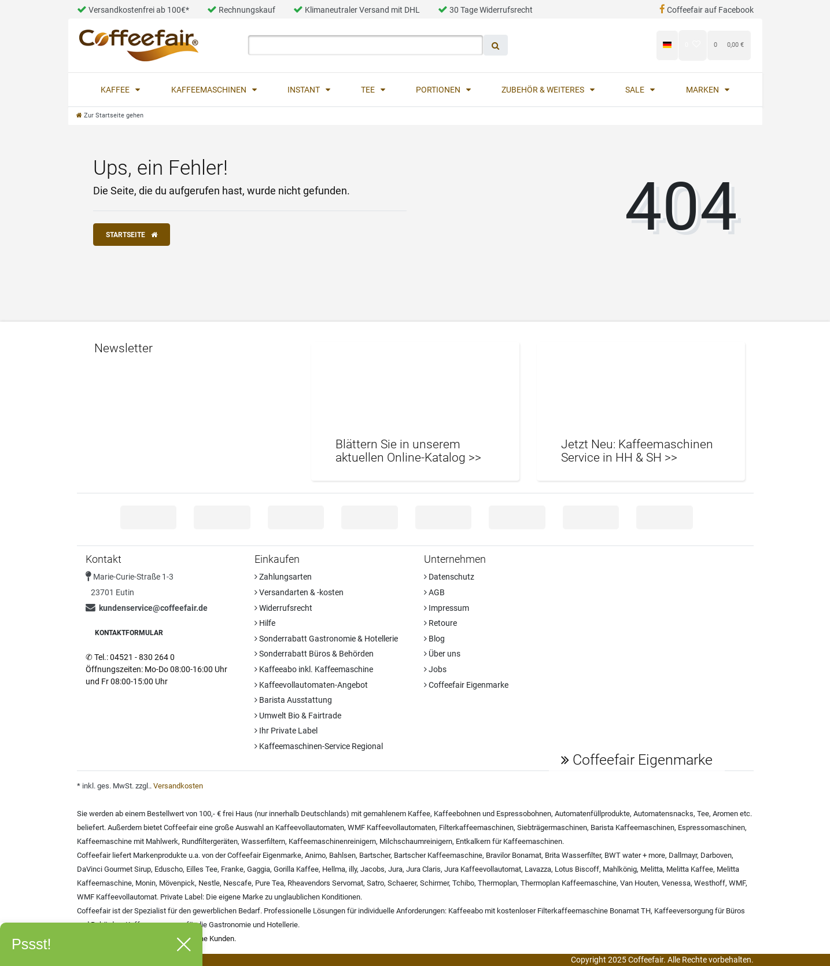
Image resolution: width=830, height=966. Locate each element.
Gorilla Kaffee (296, 869)
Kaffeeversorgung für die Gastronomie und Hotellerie (212, 924)
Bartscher (374, 855)
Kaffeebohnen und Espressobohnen (492, 813)
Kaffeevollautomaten (309, 827)
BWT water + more (634, 855)
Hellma (333, 869)
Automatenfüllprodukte (592, 813)
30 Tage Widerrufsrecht (485, 9)
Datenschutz (449, 576)
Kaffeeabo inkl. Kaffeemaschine (313, 669)
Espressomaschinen (711, 827)
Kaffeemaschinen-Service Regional (318, 746)
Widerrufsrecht (283, 608)
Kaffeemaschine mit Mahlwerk (127, 841)
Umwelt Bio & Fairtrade (297, 715)
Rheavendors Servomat (325, 883)
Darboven (716, 855)
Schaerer (402, 883)
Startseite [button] (131, 235)
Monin (145, 883)
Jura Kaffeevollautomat (482, 869)
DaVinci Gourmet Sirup (114, 869)
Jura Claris (423, 869)
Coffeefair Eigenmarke (466, 685)
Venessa (676, 883)
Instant (304, 89)
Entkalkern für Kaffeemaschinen (509, 841)
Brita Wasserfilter (573, 855)
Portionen (439, 89)
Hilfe (264, 623)
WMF (737, 883)
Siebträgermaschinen (552, 827)
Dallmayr (683, 855)
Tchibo (463, 883)
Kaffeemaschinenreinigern (332, 841)
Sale (635, 89)
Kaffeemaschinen (209, 89)
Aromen (725, 813)
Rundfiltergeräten (210, 841)
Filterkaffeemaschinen (476, 827)
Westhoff (709, 883)
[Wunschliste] (692, 45)
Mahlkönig (620, 869)
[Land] (667, 45)
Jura (395, 869)
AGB (434, 592)
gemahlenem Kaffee (396, 813)
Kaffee (116, 89)
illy (353, 869)
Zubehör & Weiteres (543, 89)
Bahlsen (342, 855)
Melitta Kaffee (689, 869)
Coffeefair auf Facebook (706, 9)
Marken (703, 89)
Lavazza (538, 869)
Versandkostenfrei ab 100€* (133, 9)
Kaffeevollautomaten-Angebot (311, 685)
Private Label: (182, 897)
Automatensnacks (663, 813)
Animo (315, 855)
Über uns (442, 653)
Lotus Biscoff (577, 869)
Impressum (446, 608)
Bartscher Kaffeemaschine (438, 855)
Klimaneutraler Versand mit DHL (356, 9)
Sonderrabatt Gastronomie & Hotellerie (326, 638)
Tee (369, 89)
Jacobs (372, 869)
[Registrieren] (625, 45)
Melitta (651, 869)
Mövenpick (177, 883)
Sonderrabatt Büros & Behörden (314, 653)
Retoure (440, 623)
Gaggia (258, 869)
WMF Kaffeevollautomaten (392, 827)
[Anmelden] (567, 45)
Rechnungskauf (241, 9)
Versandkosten (178, 785)
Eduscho (168, 869)
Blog (434, 638)
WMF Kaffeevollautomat (117, 897)
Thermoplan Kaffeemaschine (569, 883)
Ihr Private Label (286, 730)
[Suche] (496, 45)
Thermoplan (497, 883)
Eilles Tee (201, 869)
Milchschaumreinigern (415, 841)
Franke (232, 869)
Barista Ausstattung (293, 700)
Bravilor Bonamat (513, 855)
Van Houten (639, 883)
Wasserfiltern (263, 841)
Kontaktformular (129, 633)
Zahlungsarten (283, 576)
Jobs (435, 669)
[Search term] (366, 45)
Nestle (209, 883)
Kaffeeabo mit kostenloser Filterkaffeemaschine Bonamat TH (549, 910)
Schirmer (434, 883)
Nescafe (237, 883)
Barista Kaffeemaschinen (632, 827)
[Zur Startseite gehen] (109, 115)
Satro (375, 883)
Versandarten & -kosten (299, 592)
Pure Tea (269, 883)
